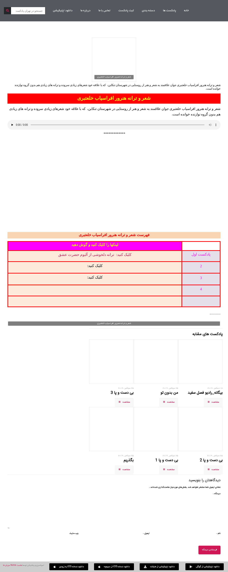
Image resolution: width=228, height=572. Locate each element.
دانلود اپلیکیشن (62, 10)
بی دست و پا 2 (211, 460)
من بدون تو (169, 393)
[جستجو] (7, 10)
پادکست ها (169, 10)
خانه (186, 10)
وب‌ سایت (73, 533)
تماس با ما (104, 10)
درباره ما (85, 10)
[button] (68, 566)
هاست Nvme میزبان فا (12, 565)
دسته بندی (148, 10)
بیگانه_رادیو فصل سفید (205, 393)
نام (218, 533)
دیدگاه (217, 494)
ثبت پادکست (126, 10)
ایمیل (146, 533)
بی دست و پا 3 (122, 393)
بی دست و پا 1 (166, 460)
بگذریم (129, 460)
